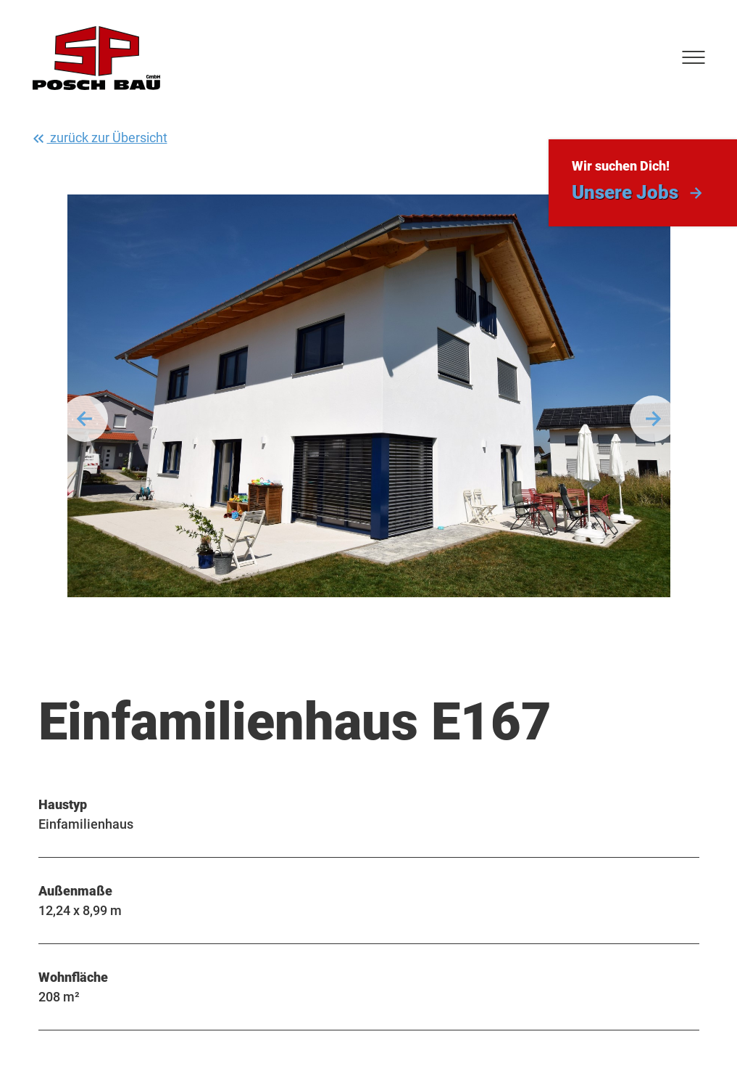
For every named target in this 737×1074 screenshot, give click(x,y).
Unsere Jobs (625, 192)
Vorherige (85, 418)
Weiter (653, 418)
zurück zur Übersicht (98, 138)
